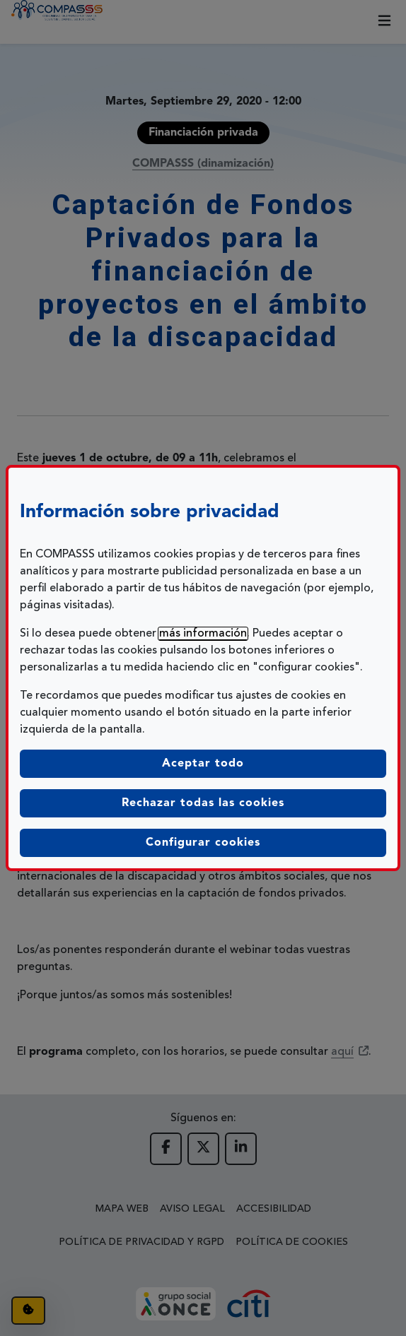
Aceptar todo (203, 763)
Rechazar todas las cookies (203, 803)
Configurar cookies (266, 841)
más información (203, 633)
